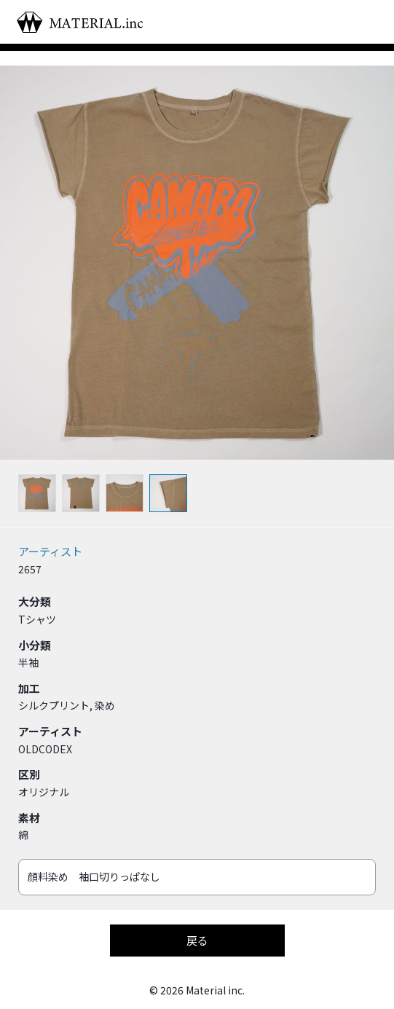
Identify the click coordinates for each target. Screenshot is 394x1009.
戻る (197, 940)
